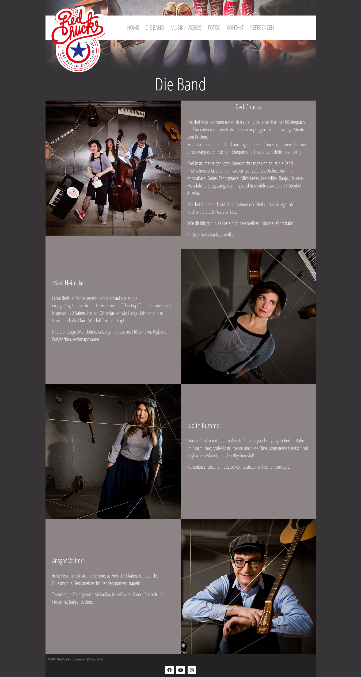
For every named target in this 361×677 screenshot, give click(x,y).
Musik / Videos (186, 27)
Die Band (155, 27)
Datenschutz (95, 659)
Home (133, 27)
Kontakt (235, 27)
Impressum (79, 659)
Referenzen (262, 27)
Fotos (214, 27)
